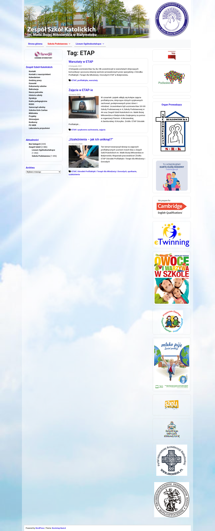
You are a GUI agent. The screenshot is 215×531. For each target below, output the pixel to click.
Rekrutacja (33, 89)
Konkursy (33, 122)
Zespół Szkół (35, 147)
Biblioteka (33, 113)
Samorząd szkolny (37, 107)
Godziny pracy (35, 80)
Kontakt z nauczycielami (40, 74)
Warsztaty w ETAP (81, 61)
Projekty (32, 116)
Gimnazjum (34, 119)
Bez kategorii (35, 144)
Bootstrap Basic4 (59, 528)
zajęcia (102, 130)
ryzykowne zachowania (87, 130)
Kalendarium (34, 77)
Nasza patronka (36, 92)
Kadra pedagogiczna (38, 101)
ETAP (74, 80)
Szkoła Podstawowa (41, 156)
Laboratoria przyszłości (39, 128)
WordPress (39, 528)
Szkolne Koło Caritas (38, 110)
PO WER (32, 125)
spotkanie (132, 171)
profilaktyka (82, 80)
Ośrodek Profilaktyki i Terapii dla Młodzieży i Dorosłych (102, 171)
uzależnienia (74, 174)
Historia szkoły (35, 95)
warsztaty (93, 80)
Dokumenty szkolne (38, 86)
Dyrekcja (33, 98)
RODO (31, 104)
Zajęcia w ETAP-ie (81, 90)
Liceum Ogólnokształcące (43, 150)
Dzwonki (32, 83)
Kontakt (32, 71)
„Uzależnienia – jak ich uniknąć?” (91, 139)
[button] (59, 44)
